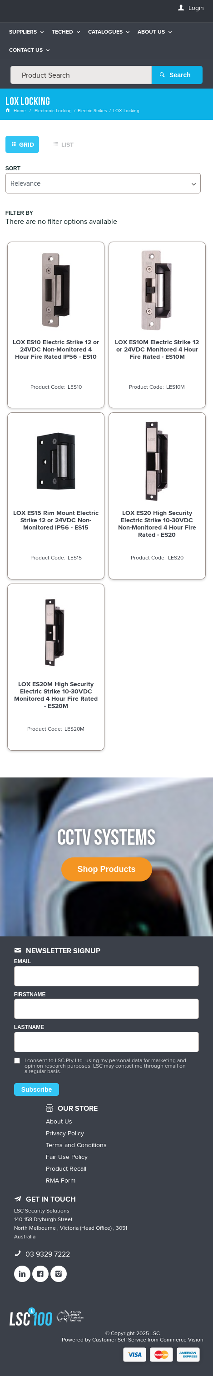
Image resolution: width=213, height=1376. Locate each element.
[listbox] (103, 183)
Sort (12, 169)
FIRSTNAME (30, 995)
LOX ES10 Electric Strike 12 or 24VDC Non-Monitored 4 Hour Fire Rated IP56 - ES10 (56, 349)
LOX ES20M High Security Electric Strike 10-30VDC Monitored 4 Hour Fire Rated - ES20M (56, 694)
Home (16, 110)
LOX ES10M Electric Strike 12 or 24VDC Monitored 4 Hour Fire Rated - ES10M (157, 349)
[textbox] (81, 75)
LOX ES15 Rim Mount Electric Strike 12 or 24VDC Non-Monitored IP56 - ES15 (56, 520)
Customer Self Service (119, 1339)
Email (22, 962)
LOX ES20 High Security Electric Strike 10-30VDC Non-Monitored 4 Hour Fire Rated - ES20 (157, 523)
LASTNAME (29, 1027)
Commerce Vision (181, 1339)
